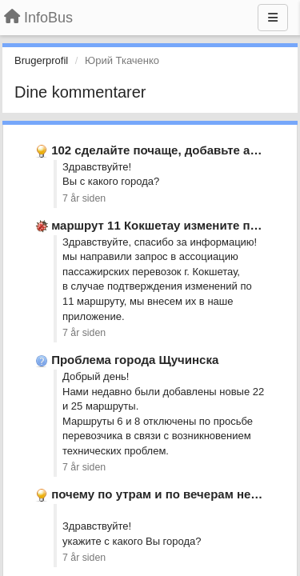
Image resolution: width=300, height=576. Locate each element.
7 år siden (84, 198)
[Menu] (273, 17)
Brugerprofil (41, 60)
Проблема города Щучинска (134, 359)
